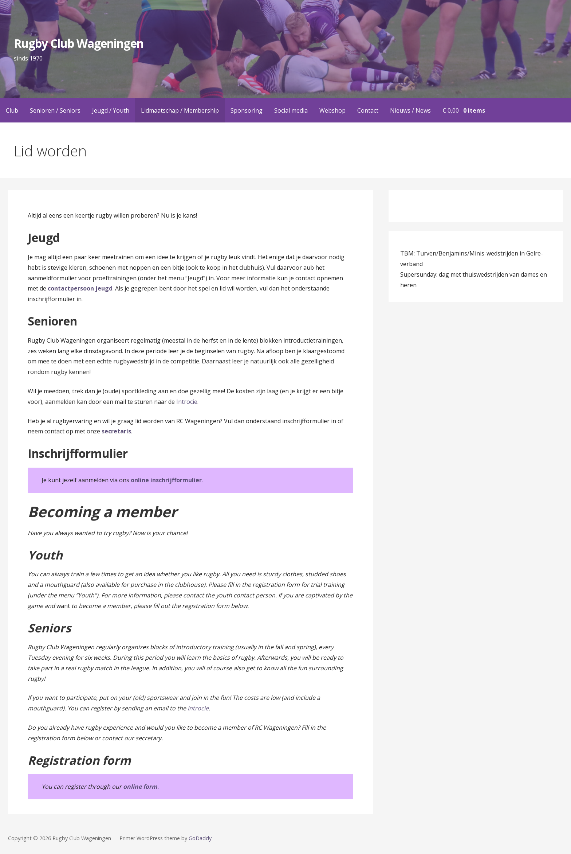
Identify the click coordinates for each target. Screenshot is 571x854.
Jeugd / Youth (110, 110)
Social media (291, 110)
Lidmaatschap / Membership (180, 110)
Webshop (332, 110)
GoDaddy (200, 838)
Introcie (186, 402)
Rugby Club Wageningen (78, 43)
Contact (367, 110)
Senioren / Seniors (55, 110)
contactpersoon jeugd (80, 288)
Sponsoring (247, 110)
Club (12, 110)
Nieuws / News (410, 110)
